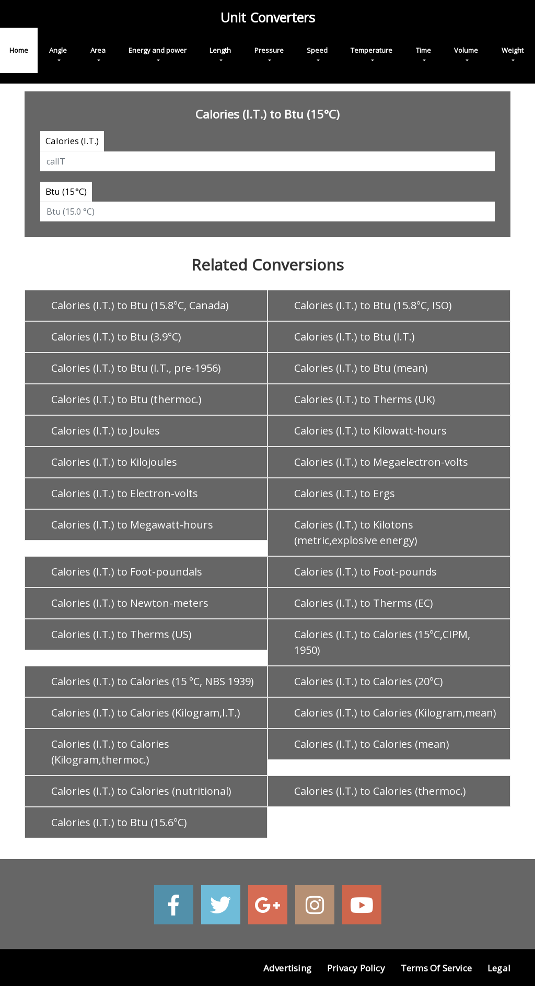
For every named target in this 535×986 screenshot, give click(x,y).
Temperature (371, 50)
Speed (317, 50)
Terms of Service (436, 968)
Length (220, 50)
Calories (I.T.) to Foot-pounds (365, 572)
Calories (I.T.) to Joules (105, 431)
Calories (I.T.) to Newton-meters (129, 603)
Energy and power (158, 50)
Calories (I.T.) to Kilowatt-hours (370, 431)
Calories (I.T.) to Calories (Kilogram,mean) (395, 713)
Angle (58, 50)
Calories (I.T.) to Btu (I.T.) (354, 337)
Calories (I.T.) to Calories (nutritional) (141, 791)
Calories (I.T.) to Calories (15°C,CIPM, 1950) (382, 642)
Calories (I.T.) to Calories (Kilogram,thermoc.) (110, 752)
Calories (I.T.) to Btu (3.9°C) (116, 337)
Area (98, 50)
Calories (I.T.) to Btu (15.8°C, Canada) (140, 305)
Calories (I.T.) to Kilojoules (114, 462)
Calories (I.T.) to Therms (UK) (364, 399)
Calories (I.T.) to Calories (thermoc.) (380, 791)
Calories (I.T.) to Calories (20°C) (368, 681)
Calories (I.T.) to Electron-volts (124, 493)
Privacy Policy (356, 968)
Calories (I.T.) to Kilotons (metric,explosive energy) (355, 532)
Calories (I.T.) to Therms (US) (121, 634)
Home (18, 50)
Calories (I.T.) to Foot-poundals (126, 572)
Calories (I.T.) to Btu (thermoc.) (126, 399)
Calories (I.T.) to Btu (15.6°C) (119, 822)
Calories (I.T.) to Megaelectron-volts (381, 462)
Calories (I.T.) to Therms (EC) (363, 603)
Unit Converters (267, 17)
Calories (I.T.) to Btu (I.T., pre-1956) (136, 368)
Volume (466, 50)
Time (423, 50)
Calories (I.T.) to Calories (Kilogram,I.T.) (145, 713)
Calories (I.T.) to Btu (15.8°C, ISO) (373, 305)
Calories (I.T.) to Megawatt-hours (132, 525)
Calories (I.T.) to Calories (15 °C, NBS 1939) (152, 681)
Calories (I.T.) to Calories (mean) (371, 744)
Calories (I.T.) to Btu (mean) (361, 368)
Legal (498, 968)
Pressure (269, 50)
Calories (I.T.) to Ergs (344, 493)
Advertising (287, 968)
